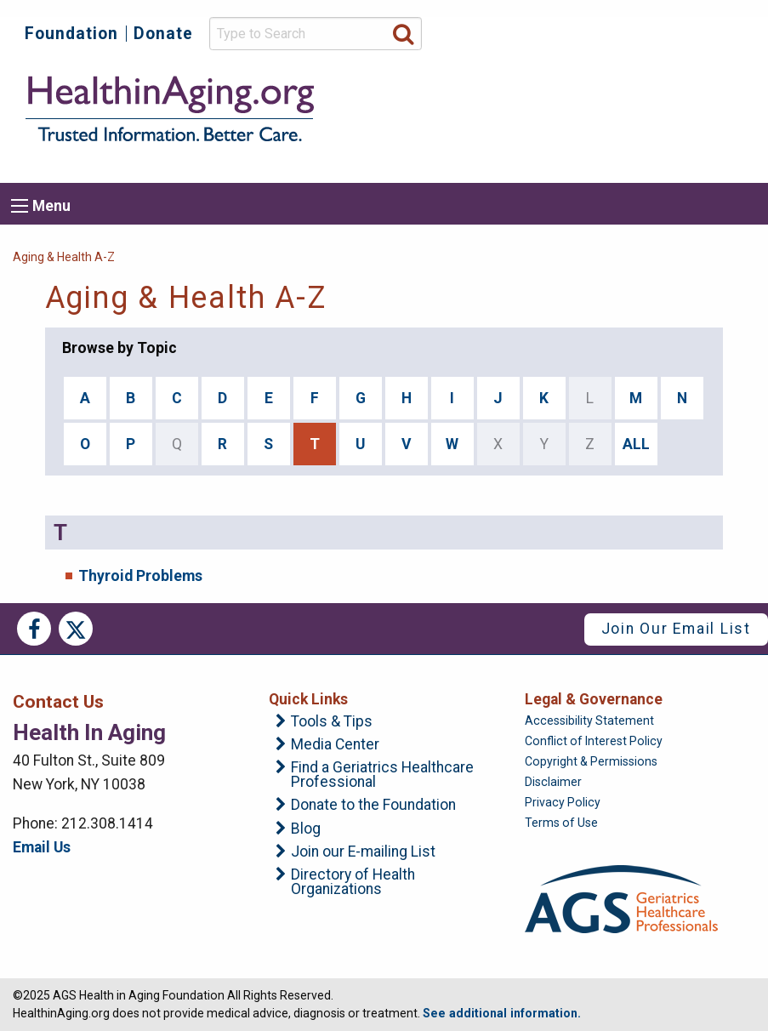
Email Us (42, 847)
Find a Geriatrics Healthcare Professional (382, 775)
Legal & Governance (594, 699)
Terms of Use (561, 823)
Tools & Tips (332, 722)
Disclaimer (553, 782)
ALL (636, 444)
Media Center (335, 745)
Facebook (34, 629)
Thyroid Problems (140, 575)
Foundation (71, 34)
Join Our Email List (676, 628)
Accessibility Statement (589, 720)
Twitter (76, 629)
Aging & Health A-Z (64, 257)
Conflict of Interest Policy (594, 741)
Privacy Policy (562, 802)
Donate (163, 34)
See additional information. (502, 1013)
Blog (306, 829)
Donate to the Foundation (373, 805)
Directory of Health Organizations (353, 882)
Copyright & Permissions (591, 761)
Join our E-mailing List (363, 852)
